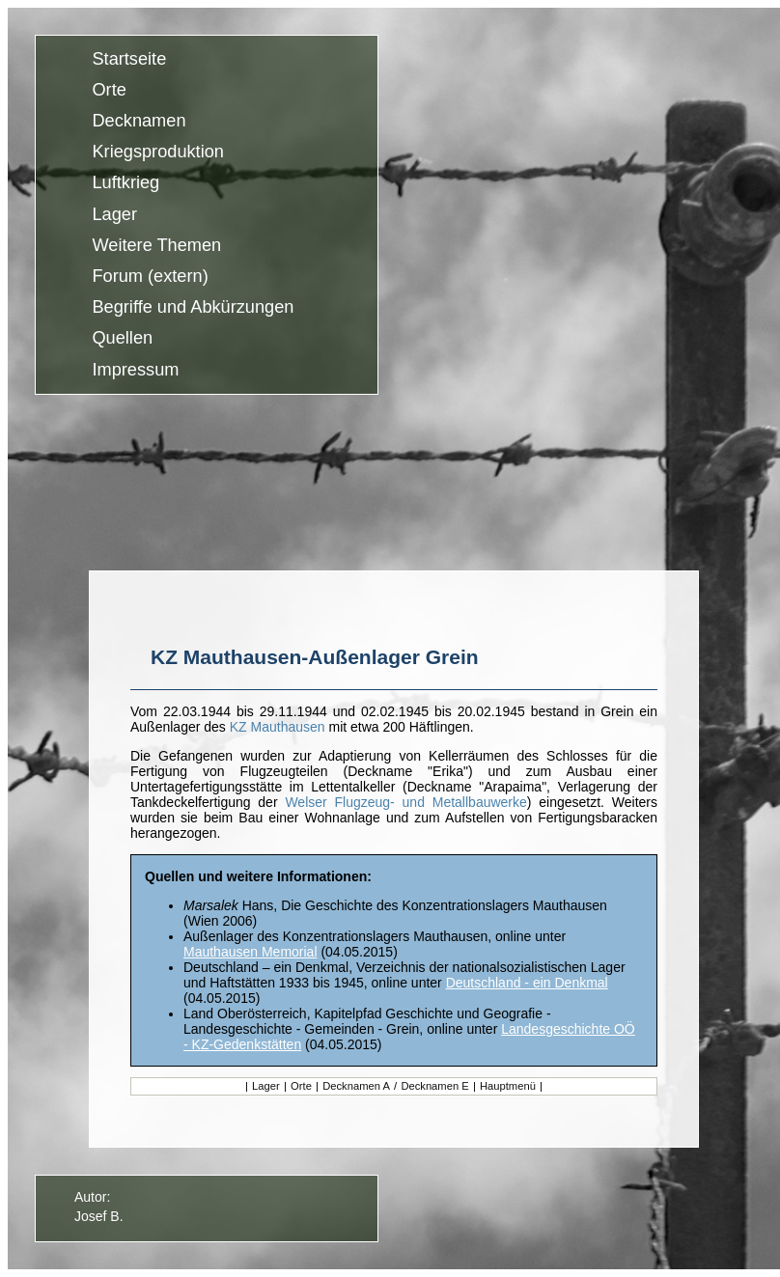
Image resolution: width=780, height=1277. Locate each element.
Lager (114, 214)
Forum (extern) (150, 276)
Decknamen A (355, 1086)
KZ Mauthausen (277, 727)
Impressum (135, 369)
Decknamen (138, 120)
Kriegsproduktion (158, 152)
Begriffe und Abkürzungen (192, 308)
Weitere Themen (156, 245)
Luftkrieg (125, 183)
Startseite (129, 59)
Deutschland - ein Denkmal (527, 982)
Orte (108, 89)
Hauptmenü (508, 1086)
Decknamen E (436, 1086)
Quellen (122, 338)
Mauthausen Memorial (250, 951)
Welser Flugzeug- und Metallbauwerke (405, 802)
